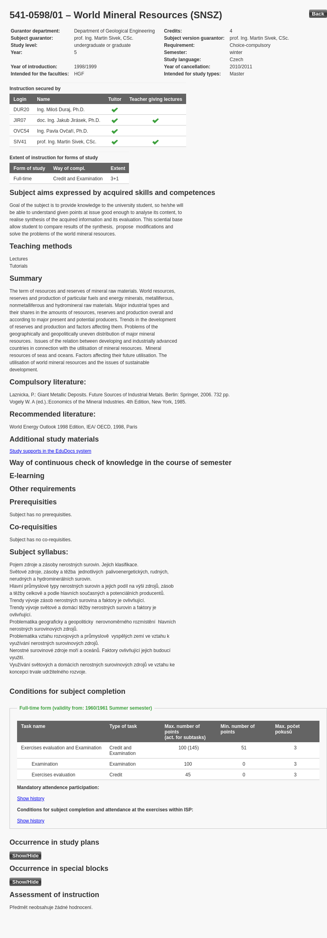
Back (318, 14)
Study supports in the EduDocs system (50, 451)
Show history (30, 798)
